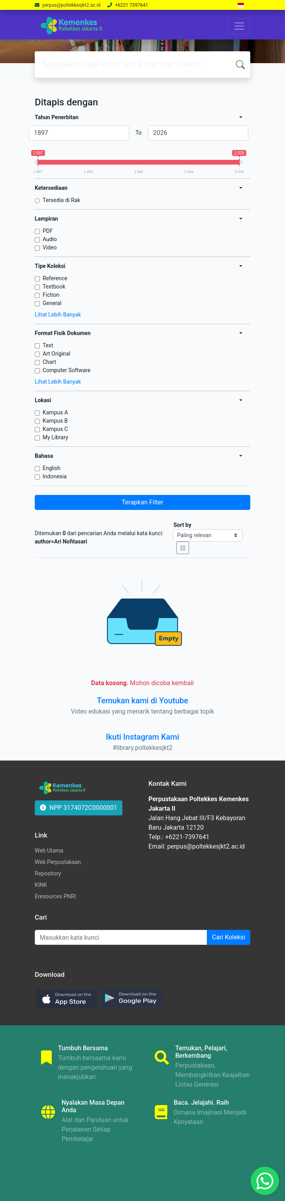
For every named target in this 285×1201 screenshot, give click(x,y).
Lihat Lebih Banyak (58, 314)
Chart (49, 362)
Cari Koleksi (228, 937)
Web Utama (49, 850)
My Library (55, 437)
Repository (48, 873)
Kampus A (55, 412)
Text (48, 345)
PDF (48, 231)
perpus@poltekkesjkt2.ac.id (71, 5)
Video (50, 247)
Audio (50, 239)
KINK (41, 885)
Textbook (54, 286)
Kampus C (55, 429)
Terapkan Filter (142, 502)
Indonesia (55, 476)
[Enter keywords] (121, 937)
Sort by (182, 525)
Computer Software (66, 370)
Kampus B (55, 421)
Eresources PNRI (55, 896)
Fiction (51, 295)
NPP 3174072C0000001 (78, 807)
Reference (55, 278)
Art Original (56, 353)
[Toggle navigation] (239, 26)
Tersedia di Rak (61, 200)
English (51, 468)
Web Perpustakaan (58, 862)
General (52, 303)
